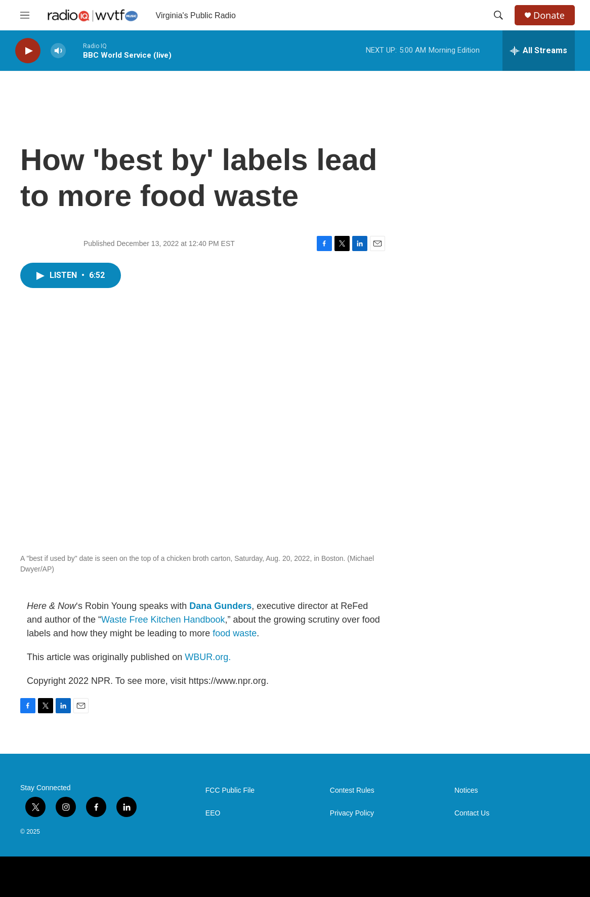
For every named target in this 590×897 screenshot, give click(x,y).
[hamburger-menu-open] (24, 15)
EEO (213, 813)
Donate (549, 15)
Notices (466, 790)
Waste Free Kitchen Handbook (163, 620)
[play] (28, 51)
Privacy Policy (352, 813)
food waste (235, 633)
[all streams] (538, 50)
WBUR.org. (208, 657)
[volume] (58, 50)
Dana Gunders (220, 606)
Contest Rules (352, 790)
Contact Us (471, 813)
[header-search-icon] (498, 15)
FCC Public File (230, 790)
